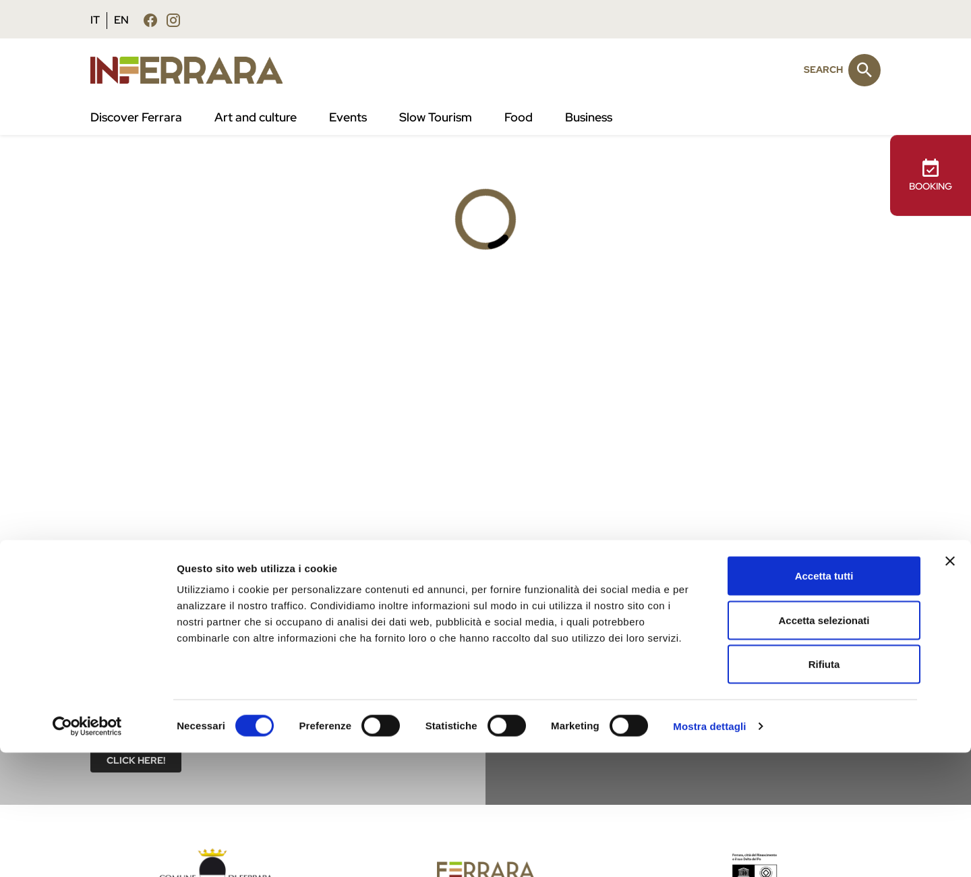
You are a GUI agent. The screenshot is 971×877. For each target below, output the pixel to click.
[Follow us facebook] (150, 20)
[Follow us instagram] (173, 20)
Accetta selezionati (823, 744)
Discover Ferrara (136, 117)
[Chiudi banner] (950, 685)
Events (348, 117)
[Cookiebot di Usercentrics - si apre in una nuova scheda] (87, 851)
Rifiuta (824, 788)
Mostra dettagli (709, 850)
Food (518, 117)
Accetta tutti (824, 700)
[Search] (864, 71)
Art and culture (255, 117)
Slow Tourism (435, 117)
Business (588, 117)
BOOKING (930, 175)
